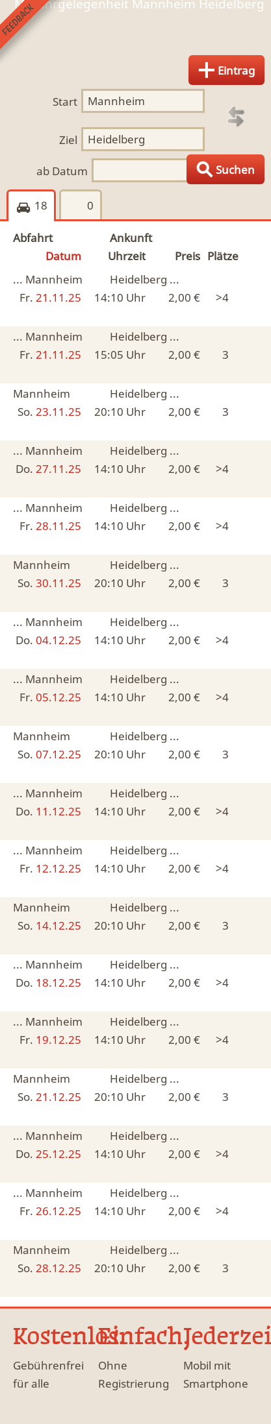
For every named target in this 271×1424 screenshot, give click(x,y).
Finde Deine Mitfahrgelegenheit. (135, 34)
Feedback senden (31, 31)
